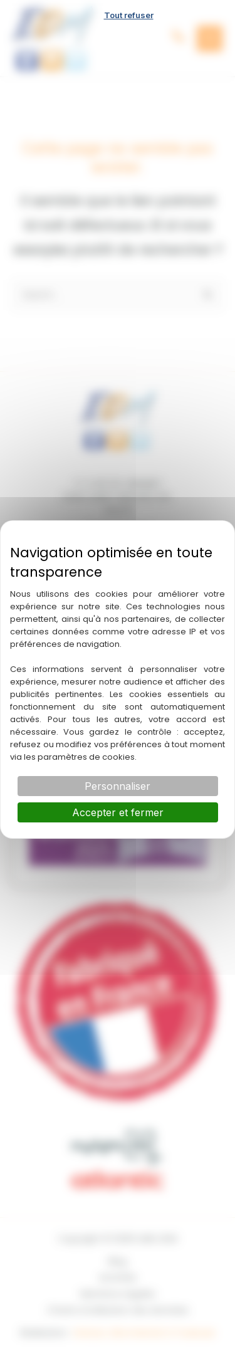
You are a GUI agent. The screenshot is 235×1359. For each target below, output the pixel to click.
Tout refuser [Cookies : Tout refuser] (129, 15)
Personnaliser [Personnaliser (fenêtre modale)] (117, 786)
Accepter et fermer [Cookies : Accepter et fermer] (118, 812)
